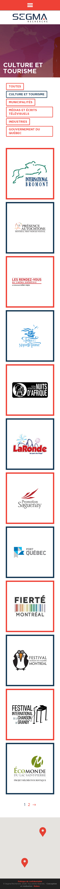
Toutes (15, 86)
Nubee (37, 886)
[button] (42, 832)
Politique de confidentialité (30, 881)
